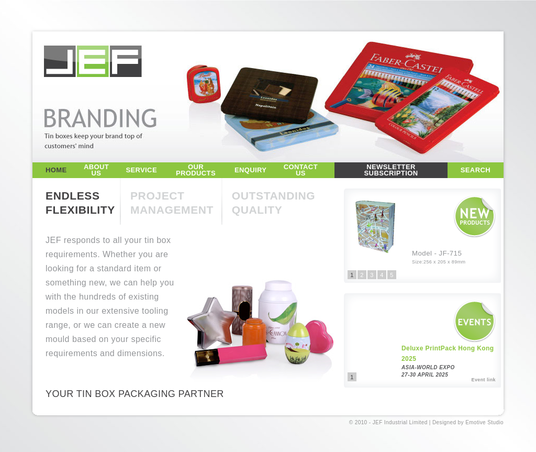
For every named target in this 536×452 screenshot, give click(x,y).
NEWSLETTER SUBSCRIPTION (391, 170)
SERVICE (141, 170)
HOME (56, 170)
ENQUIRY (250, 170)
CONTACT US (301, 170)
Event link (483, 379)
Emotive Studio (484, 422)
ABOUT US (96, 170)
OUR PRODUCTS (196, 170)
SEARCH (475, 170)
